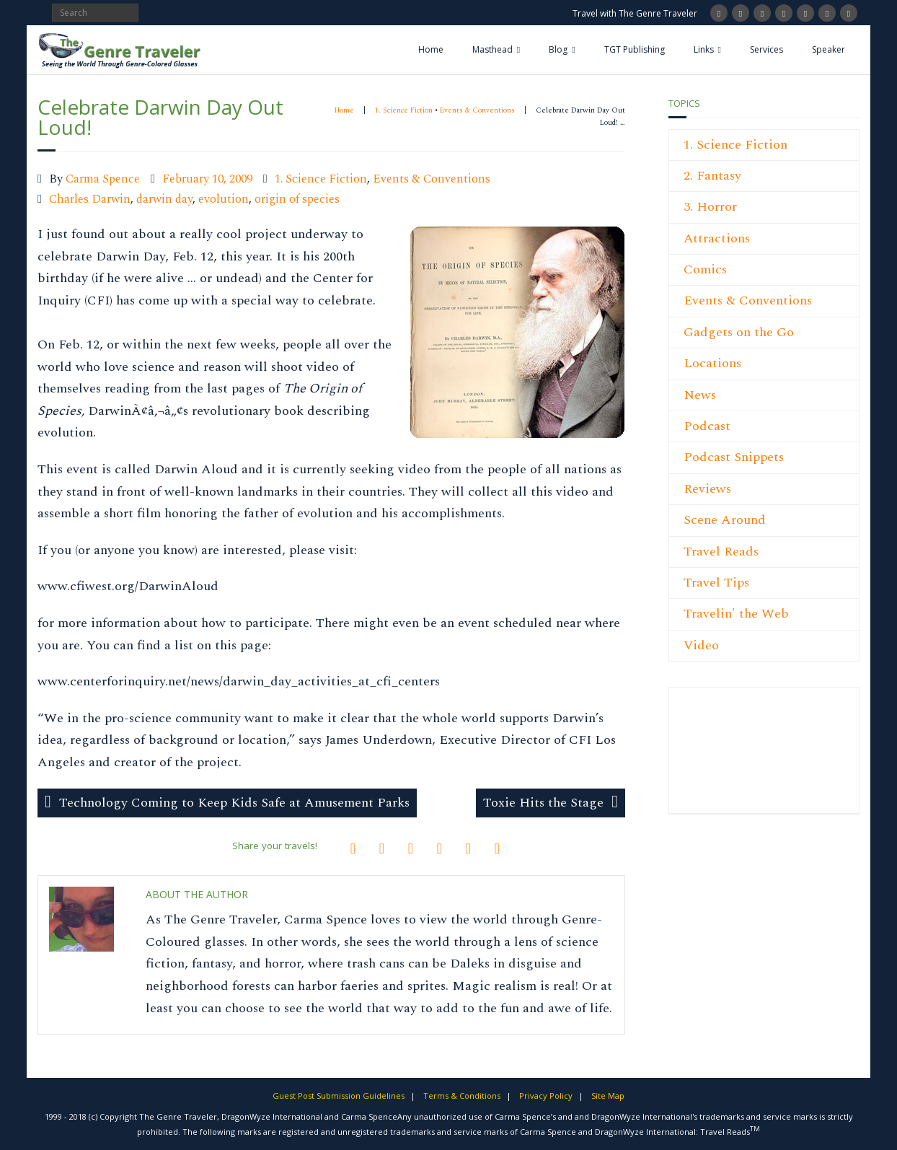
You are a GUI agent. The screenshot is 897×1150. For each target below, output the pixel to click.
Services (766, 49)
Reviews (707, 489)
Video (701, 645)
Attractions (717, 238)
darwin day (164, 199)
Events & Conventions (477, 110)
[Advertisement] (727, 758)
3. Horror (710, 206)
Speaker (828, 49)
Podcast (707, 426)
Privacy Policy (546, 1095)
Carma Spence (103, 179)
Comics (705, 269)
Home (430, 49)
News (700, 395)
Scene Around (725, 520)
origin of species (297, 199)
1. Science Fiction (404, 110)
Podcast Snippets (734, 457)
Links (704, 49)
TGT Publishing (634, 49)
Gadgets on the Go (739, 332)
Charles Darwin (90, 199)
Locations (712, 363)
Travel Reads (721, 551)
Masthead (492, 49)
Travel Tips (716, 582)
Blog (558, 49)
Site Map (607, 1095)
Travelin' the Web (736, 613)
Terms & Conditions (461, 1095)
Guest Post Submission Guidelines (339, 1095)
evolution (223, 199)
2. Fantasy (712, 175)
